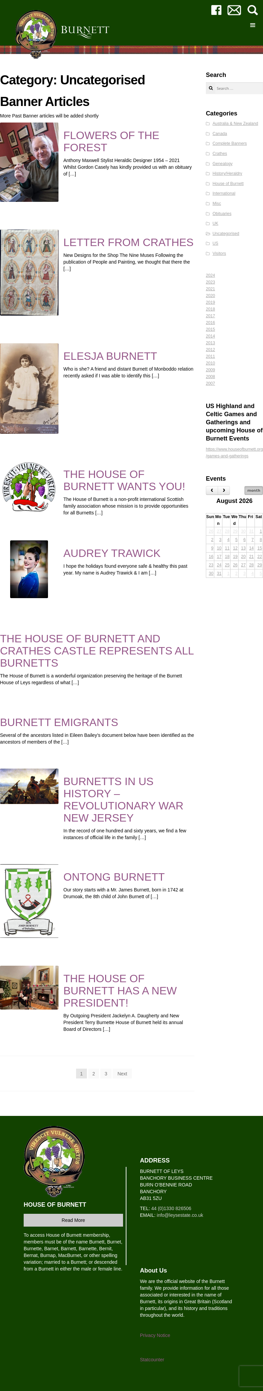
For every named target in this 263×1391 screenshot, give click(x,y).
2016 (210, 322)
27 (219, 531)
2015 (210, 329)
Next (122, 1073)
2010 (210, 363)
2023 (210, 282)
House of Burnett (228, 183)
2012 (210, 349)
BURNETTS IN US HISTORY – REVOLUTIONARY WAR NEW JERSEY (124, 799)
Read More (73, 1220)
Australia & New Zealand (235, 123)
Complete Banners (230, 143)
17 (219, 556)
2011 (210, 356)
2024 (210, 275)
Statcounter (152, 1359)
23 (211, 565)
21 (251, 556)
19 (235, 556)
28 (227, 531)
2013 (210, 343)
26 (211, 531)
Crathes (220, 153)
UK (215, 223)
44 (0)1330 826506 (171, 1208)
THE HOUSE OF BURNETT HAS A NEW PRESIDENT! (120, 990)
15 (259, 548)
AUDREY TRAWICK (112, 553)
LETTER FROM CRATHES (129, 242)
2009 (210, 370)
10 (219, 548)
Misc (217, 203)
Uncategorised (226, 233)
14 (251, 548)
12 (235, 548)
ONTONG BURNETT (114, 877)
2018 (210, 309)
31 (251, 531)
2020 (210, 295)
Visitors (219, 253)
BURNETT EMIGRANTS (59, 722)
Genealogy (223, 163)
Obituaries (222, 213)
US (215, 243)
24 (219, 565)
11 (227, 548)
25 (227, 565)
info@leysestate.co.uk (180, 1215)
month (253, 490)
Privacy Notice (155, 1335)
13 (243, 548)
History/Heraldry (227, 173)
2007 (210, 383)
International (224, 193)
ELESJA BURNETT (110, 356)
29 (235, 531)
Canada (220, 133)
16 (211, 556)
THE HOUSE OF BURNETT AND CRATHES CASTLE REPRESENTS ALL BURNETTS (97, 651)
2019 (210, 302)
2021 (210, 289)
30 (243, 531)
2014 (210, 336)
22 (259, 556)
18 (227, 556)
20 (243, 556)
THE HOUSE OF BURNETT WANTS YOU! (124, 480)
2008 (210, 376)
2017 (210, 316)
